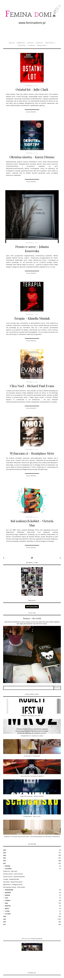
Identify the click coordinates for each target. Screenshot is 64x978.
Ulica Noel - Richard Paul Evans (32, 386)
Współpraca (50, 43)
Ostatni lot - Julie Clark (32, 89)
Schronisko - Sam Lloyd (31, 816)
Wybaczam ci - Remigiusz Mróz (32, 453)
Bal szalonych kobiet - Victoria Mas (32, 523)
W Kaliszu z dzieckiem (32, 756)
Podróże (31, 45)
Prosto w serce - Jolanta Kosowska (32, 248)
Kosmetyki (21, 43)
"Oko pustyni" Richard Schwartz (32, 776)
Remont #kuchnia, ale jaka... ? (31, 715)
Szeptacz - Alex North (32, 618)
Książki (12, 43)
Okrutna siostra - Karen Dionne (32, 157)
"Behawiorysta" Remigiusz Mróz (32, 736)
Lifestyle (39, 43)
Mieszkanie (41, 45)
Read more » (31, 112)
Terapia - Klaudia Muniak (32, 318)
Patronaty (22, 45)
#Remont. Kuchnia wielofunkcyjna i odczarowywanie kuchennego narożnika (32, 836)
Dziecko (30, 43)
